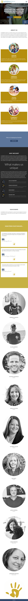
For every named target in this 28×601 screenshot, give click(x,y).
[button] (26, 1)
